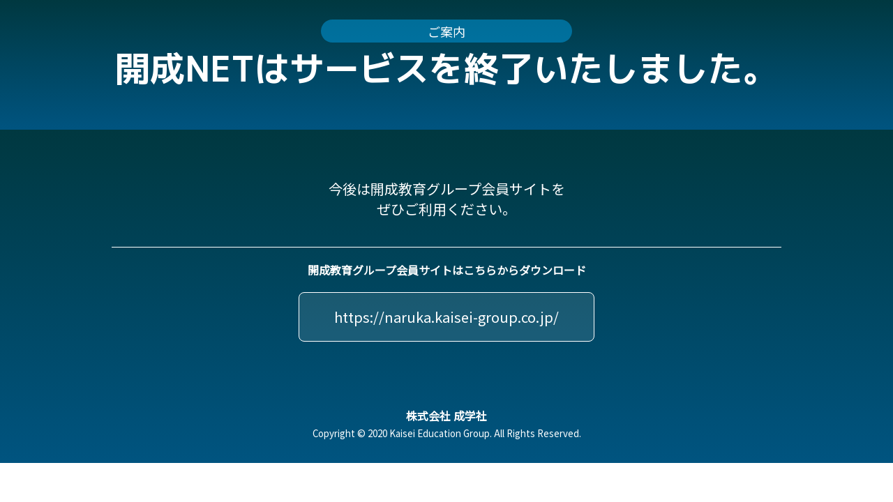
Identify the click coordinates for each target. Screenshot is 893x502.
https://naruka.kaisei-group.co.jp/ (446, 317)
